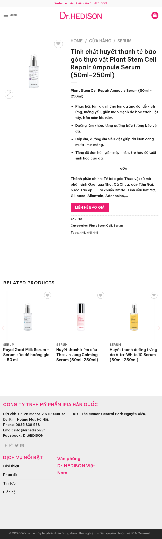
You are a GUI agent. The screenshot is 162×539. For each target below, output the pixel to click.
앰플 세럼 (92, 232)
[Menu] (11, 15)
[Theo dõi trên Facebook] (6, 446)
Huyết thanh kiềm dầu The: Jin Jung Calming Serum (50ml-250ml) (77, 354)
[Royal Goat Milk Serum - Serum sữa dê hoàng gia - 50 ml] (27, 315)
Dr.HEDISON (33, 435)
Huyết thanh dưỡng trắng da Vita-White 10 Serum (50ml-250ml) (133, 354)
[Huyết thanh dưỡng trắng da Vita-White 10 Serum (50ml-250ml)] (134, 315)
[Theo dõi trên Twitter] (17, 446)
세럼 (82, 232)
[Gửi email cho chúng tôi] (22, 446)
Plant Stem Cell (100, 225)
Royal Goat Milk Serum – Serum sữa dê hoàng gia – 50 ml (26, 354)
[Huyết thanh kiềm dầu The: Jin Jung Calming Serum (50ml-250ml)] (80, 315)
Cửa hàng (100, 40)
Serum (124, 40)
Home (77, 40)
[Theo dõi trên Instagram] (11, 446)
